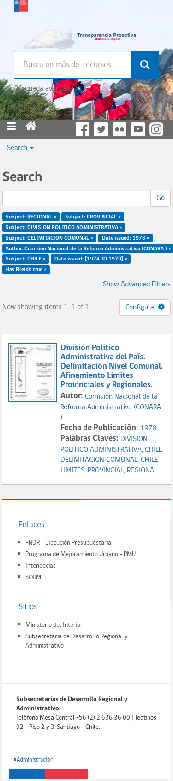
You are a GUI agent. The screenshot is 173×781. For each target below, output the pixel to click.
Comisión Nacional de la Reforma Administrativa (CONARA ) (110, 407)
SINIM (33, 577)
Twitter (101, 129)
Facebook (82, 129)
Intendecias (40, 566)
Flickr (119, 129)
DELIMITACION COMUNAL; (100, 460)
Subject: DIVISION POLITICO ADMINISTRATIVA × (64, 227)
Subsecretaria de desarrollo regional (21, 23)
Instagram (156, 129)
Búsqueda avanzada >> (47, 88)
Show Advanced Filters (137, 284)
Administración (35, 760)
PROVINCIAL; (107, 470)
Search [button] (20, 148)
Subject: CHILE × (26, 259)
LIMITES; (74, 470)
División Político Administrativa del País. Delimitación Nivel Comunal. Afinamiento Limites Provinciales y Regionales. (111, 366)
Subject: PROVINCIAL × (93, 217)
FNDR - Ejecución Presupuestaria (68, 542)
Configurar (145, 307)
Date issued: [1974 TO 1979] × (90, 259)
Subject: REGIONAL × (31, 217)
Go (160, 198)
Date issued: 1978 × (125, 238)
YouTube (138, 129)
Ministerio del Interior (54, 625)
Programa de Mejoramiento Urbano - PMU (80, 554)
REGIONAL (142, 470)
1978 (148, 428)
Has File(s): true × (26, 269)
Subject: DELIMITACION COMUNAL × (49, 238)
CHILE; (154, 450)
